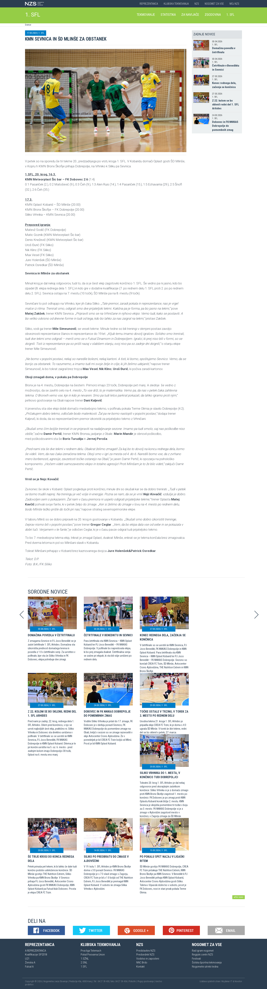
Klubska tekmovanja (176, 3)
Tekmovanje (146, 14)
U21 (27, 958)
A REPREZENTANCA (35, 950)
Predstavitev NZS (145, 950)
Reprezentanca (149, 3)
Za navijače (190, 14)
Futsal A (29, 966)
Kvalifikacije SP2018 (36, 954)
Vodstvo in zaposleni (147, 958)
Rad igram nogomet (203, 950)
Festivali (196, 958)
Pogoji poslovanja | (146, 981)
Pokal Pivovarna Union (93, 954)
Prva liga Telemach (91, 950)
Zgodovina (213, 14)
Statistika (168, 14)
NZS (197, 3)
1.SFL (84, 966)
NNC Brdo (141, 962)
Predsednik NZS (145, 954)
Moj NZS (234, 3)
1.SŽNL (85, 958)
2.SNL (84, 962)
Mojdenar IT (226, 981)
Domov (28, 25)
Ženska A (30, 962)
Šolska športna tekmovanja (207, 962)
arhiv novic (238, 897)
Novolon (238, 981)
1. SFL (32, 14)
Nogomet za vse (214, 3)
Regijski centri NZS (202, 954)
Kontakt (140, 966)
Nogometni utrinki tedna (205, 966)
